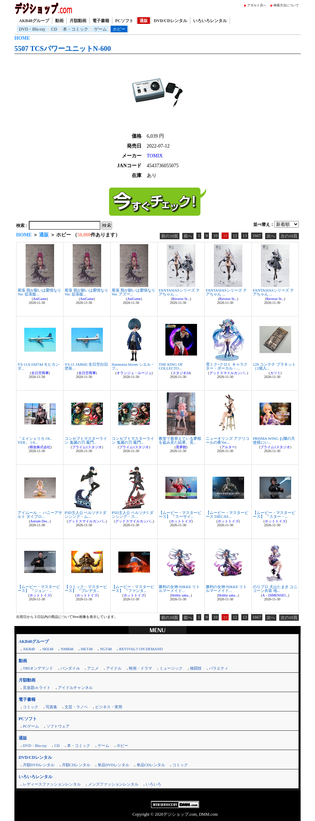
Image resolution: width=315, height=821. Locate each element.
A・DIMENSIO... (275, 595)
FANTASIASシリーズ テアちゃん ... (179, 292)
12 (235, 235)
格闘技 (196, 668)
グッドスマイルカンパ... (228, 373)
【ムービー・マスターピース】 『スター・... (274, 514)
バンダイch (69, 668)
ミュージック (171, 668)
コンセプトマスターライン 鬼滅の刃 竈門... (86, 440)
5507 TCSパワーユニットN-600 (62, 48)
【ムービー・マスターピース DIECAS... (227, 514)
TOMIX (155, 155)
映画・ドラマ (140, 668)
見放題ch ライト (37, 687)
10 (215, 235)
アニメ (93, 668)
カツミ (275, 373)
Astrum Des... (40, 521)
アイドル (114, 668)
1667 (256, 235)
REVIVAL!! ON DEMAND (141, 649)
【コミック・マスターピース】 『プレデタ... (86, 589)
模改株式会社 (40, 447)
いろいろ (153, 784)
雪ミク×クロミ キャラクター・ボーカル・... (227, 366)
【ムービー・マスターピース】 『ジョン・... (39, 589)
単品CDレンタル (151, 765)
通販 (143, 20)
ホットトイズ (181, 521)
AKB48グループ (34, 20)
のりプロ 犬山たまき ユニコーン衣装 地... (275, 589)
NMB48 (67, 649)
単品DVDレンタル (113, 765)
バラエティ (218, 668)
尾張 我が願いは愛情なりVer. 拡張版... (39, 292)
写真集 (51, 707)
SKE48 (47, 649)
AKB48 (29, 649)
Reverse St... (181, 299)
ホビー (119, 29)
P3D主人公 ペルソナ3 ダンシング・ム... (85, 514)
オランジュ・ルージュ (134, 373)
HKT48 (87, 649)
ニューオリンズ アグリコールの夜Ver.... (227, 440)
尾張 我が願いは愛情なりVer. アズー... (133, 292)
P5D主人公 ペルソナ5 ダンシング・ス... (132, 514)
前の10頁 (169, 236)
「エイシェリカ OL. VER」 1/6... (35, 440)
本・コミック (75, 29)
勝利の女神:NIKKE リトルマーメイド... (179, 589)
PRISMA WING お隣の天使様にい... (274, 440)
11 (225, 235)
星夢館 (181, 447)
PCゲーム (31, 726)
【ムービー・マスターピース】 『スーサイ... (180, 514)
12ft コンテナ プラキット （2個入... (274, 366)
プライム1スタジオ (87, 447)
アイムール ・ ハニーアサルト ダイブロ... (40, 514)
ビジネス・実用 (108, 707)
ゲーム (100, 29)
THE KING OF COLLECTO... (171, 366)
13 (245, 235)
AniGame (40, 299)
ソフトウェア (58, 726)
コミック (30, 707)
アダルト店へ (256, 5)
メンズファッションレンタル (113, 784)
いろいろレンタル (210, 20)
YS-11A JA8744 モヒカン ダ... (38, 366)
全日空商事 (40, 373)
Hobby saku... (181, 595)
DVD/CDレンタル (170, 20)
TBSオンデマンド (38, 668)
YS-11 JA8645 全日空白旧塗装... (86, 366)
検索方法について (286, 5)
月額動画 (78, 20)
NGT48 (106, 649)
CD (54, 29)
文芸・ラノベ (76, 707)
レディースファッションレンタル (52, 784)
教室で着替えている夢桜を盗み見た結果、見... (180, 440)
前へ (188, 236)
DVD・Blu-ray (32, 29)
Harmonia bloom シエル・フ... (133, 366)
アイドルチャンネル (75, 687)
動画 (59, 20)
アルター (228, 447)
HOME (22, 38)
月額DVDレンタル (38, 765)
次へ (271, 236)
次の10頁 (289, 236)
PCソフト (124, 20)
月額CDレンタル (76, 765)
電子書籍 (100, 20)
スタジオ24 (181, 373)
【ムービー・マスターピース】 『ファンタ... (133, 589)
